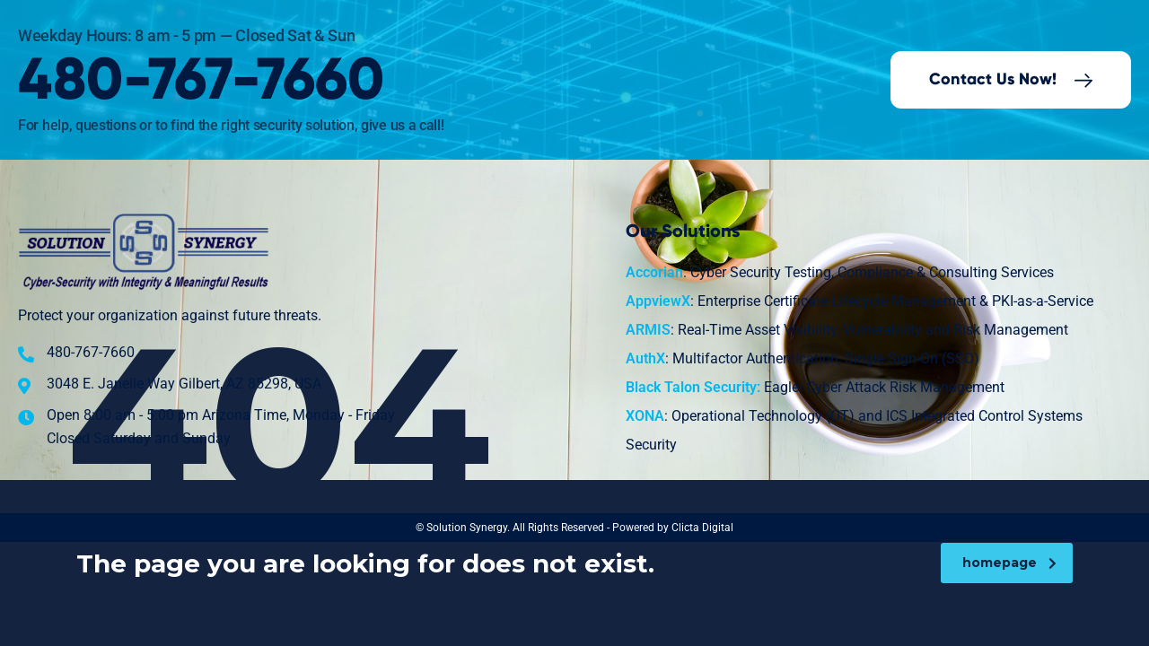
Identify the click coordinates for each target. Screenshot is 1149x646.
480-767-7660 (201, 81)
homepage (1009, 562)
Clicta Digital (702, 527)
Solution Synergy (466, 527)
